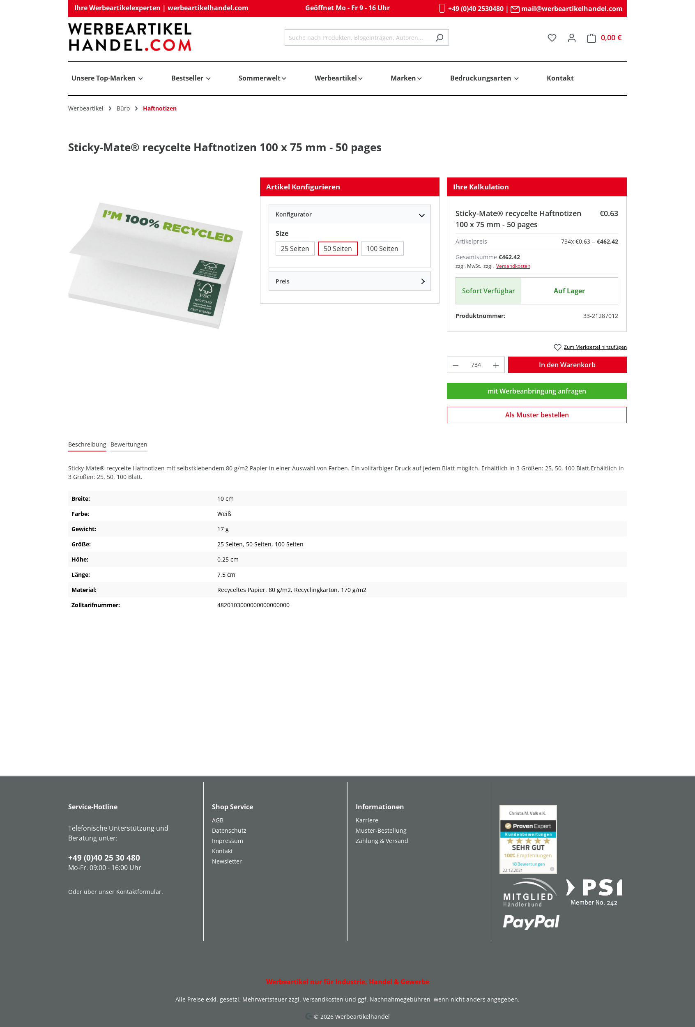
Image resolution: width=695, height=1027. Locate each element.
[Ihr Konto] (572, 37)
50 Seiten (338, 248)
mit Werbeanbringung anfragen (537, 391)
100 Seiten (382, 248)
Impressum (227, 841)
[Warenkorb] (604, 37)
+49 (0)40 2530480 (470, 8)
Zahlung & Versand (382, 841)
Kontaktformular (138, 892)
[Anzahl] (476, 365)
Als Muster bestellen (537, 414)
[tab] (87, 444)
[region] (156, 265)
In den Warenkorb (567, 364)
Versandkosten (513, 266)
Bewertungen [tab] (128, 444)
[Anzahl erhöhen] (496, 365)
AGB (217, 820)
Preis (283, 281)
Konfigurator (294, 214)
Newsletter (227, 861)
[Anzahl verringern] (455, 365)
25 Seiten (295, 248)
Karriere (367, 820)
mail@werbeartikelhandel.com (567, 8)
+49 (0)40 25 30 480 (104, 858)
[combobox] (357, 37)
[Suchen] (439, 37)
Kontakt (222, 851)
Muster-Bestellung (381, 830)
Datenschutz (229, 830)
